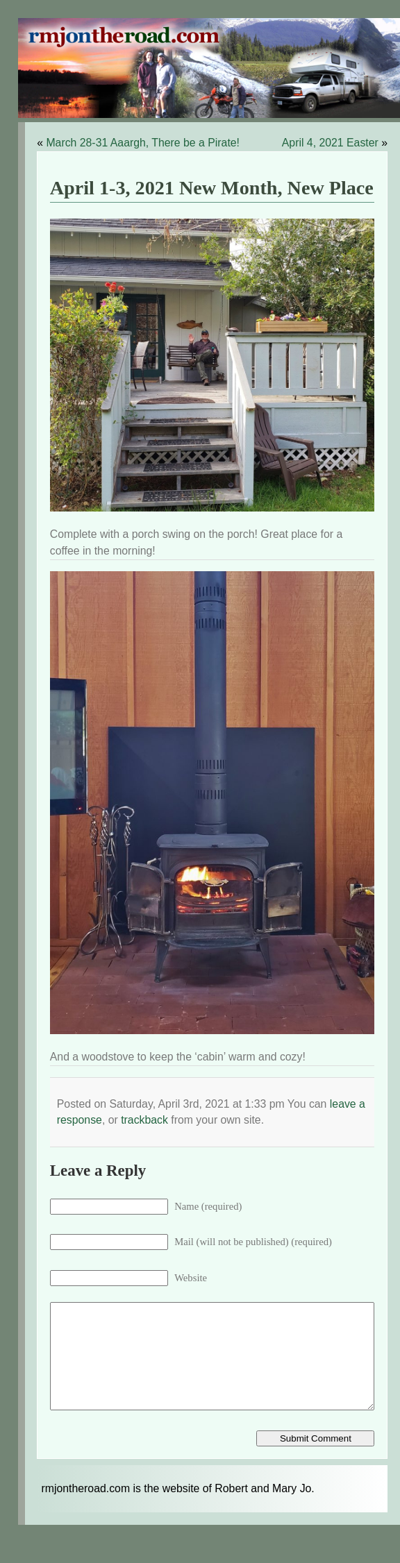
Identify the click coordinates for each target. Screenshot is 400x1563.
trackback (144, 1120)
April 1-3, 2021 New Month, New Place (212, 187)
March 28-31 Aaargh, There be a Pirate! (143, 143)
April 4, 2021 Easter (330, 143)
